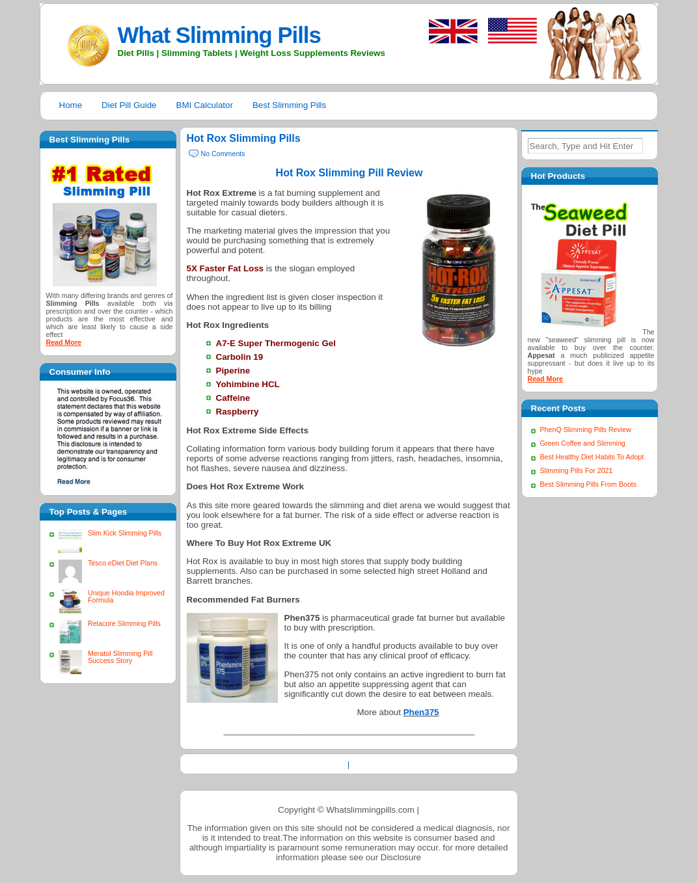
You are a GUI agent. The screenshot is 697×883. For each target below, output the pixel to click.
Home (71, 105)
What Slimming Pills (219, 35)
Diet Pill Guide (129, 105)
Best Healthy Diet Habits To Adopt (592, 457)
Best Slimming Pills (289, 105)
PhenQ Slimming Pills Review (585, 429)
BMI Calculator (204, 105)
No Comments (223, 153)
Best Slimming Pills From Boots (588, 484)
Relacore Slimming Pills (124, 623)
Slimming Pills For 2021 (576, 470)
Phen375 (421, 712)
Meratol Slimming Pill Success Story (120, 656)
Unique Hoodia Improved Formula (126, 596)
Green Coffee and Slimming (582, 443)
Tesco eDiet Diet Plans (122, 563)
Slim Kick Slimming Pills (124, 533)
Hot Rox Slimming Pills (244, 138)
